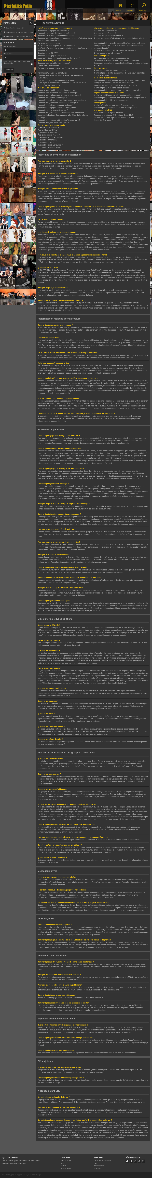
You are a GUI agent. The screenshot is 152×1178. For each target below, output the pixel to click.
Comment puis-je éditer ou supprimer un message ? (58, 93)
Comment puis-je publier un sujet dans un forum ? (57, 90)
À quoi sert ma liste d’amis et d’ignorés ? (110, 70)
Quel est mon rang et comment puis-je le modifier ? (58, 80)
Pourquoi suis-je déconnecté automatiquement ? (56, 36)
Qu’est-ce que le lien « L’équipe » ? (108, 53)
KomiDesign (36, 1174)
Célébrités (97, 1168)
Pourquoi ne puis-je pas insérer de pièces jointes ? (57, 108)
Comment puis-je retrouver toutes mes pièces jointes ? (115, 108)
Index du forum (66, 1160)
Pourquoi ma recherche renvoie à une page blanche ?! (115, 85)
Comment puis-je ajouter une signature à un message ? (59, 95)
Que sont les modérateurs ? (105, 33)
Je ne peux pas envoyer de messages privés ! (112, 58)
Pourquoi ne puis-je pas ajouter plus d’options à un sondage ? (62, 100)
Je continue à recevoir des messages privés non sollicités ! (117, 60)
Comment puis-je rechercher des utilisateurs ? (112, 88)
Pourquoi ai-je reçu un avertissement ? (53, 110)
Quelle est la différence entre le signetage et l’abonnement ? (117, 95)
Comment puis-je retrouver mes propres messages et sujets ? (118, 90)
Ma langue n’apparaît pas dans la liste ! (53, 73)
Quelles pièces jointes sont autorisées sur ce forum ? (114, 105)
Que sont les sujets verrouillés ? (50, 145)
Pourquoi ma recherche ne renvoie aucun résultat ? (114, 83)
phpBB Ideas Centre (76, 1112)
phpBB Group (101, 1099)
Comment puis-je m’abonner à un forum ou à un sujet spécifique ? (120, 98)
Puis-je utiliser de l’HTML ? (48, 130)
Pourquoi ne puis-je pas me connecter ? (53, 31)
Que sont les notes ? (46, 142)
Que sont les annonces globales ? (51, 137)
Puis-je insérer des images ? (49, 135)
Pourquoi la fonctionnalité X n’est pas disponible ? (113, 115)
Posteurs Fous (18, 6)
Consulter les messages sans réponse (19, 32)
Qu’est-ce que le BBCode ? (48, 127)
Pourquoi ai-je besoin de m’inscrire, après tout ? (56, 33)
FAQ (62, 1163)
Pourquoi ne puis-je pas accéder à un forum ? (55, 105)
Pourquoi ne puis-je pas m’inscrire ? (52, 56)
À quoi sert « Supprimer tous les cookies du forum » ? (59, 58)
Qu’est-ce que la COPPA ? (48, 53)
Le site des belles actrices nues (102, 1162)
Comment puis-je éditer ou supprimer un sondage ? (58, 103)
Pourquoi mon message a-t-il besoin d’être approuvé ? (59, 120)
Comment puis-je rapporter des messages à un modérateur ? (61, 113)
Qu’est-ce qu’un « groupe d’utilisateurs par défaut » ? (115, 50)
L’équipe (63, 1165)
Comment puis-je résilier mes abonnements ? (112, 100)
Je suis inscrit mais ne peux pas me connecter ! (56, 46)
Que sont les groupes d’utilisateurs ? (108, 36)
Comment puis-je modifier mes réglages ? (54, 63)
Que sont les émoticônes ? (48, 132)
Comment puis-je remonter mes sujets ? (53, 122)
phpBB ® (14, 1174)
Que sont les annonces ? (47, 140)
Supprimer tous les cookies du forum (18, 37)
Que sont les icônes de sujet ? (49, 147)
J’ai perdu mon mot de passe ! (49, 43)
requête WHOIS (119, 1125)
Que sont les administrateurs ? (106, 31)
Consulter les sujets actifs (14, 28)
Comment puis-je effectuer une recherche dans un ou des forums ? (120, 80)
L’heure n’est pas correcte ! (48, 65)
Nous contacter (66, 1168)
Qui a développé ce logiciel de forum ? (109, 113)
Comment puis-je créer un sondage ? (52, 98)
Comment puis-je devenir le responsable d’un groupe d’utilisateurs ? (120, 43)
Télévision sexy (99, 1165)
